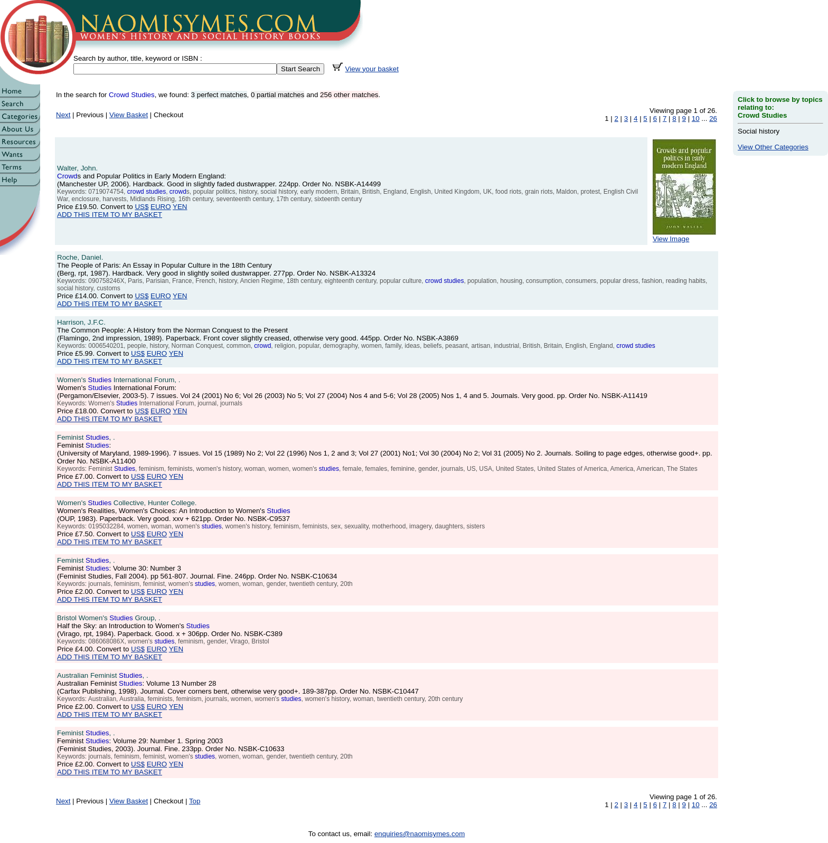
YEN (180, 207)
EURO (160, 207)
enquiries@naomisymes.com (419, 834)
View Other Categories (773, 147)
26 (713, 118)
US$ (141, 207)
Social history (758, 131)
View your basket (372, 69)
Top (195, 801)
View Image (684, 236)
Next (63, 115)
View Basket (128, 115)
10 (696, 118)
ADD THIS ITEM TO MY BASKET (109, 215)
